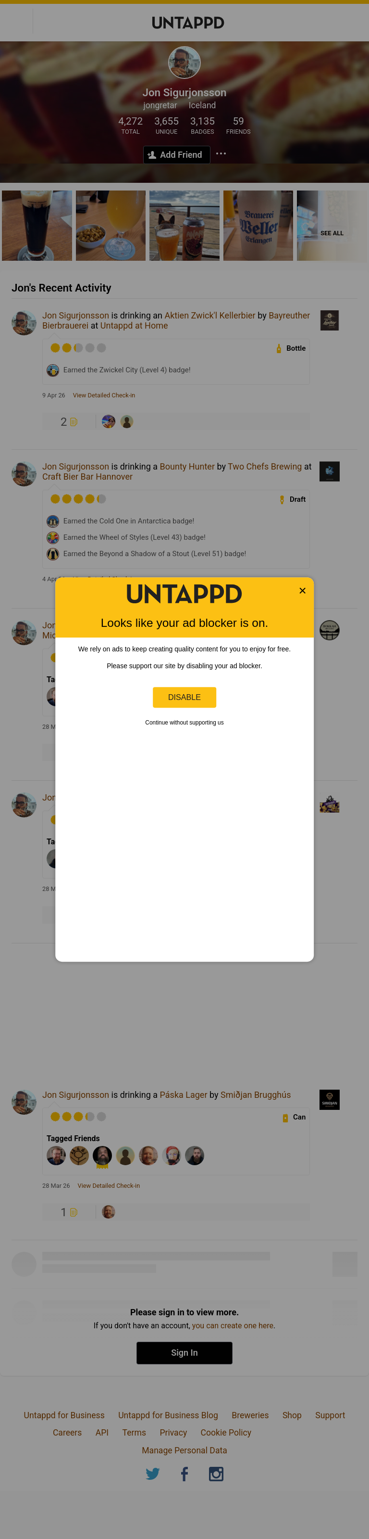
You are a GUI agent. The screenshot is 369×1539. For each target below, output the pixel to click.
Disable (184, 697)
